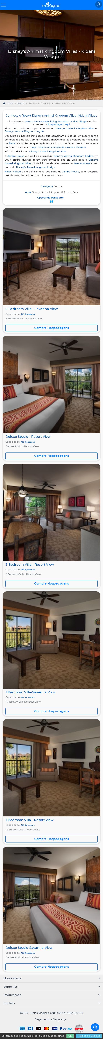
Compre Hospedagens (51, 456)
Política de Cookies (89, 1036)
